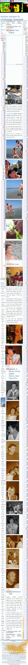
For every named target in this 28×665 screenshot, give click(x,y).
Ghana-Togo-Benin (4, 62)
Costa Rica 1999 (4, 192)
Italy (4, 152)
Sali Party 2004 (4, 244)
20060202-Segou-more (26, 503)
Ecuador (4, 104)
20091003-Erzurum (27, 317)
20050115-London (27, 598)
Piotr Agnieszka (4, 202)
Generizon (4, 43)
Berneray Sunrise (27, 626)
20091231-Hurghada (27, 286)
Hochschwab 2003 (4, 217)
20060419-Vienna (27, 477)
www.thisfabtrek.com (10, 21)
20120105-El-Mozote (27, 148)
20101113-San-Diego (27, 230)
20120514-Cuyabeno (27, 117)
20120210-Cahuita (27, 143)
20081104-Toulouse (27, 353)
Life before (4, 178)
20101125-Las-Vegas (27, 226)
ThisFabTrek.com (13, 640)
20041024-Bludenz (27, 611)
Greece (4, 147)
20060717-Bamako (27, 446)
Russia (4, 85)
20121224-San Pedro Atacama (27, 59)
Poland (4, 153)
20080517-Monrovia (27, 361)
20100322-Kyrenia (27, 269)
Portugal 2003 (4, 208)
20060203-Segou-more (26, 493)
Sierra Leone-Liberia (4, 76)
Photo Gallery (4, 47)
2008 (26, 347)
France (4, 144)
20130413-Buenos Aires (26, 37)
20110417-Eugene (27, 210)
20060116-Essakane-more (26, 521)
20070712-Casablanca (27, 404)
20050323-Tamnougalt (27, 582)
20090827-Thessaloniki (27, 325)
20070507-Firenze (27, 414)
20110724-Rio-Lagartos (27, 185)
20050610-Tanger (27, 567)
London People (4, 189)
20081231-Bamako (27, 351)
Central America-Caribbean (4, 109)
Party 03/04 (4, 225)
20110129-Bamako (27, 216)
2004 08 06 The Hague (13, 26)
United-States (4, 133)
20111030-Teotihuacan (27, 167)
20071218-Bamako (26, 388)
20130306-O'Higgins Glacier (26, 47)
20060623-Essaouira (26, 467)
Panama (4, 124)
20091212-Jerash (27, 291)
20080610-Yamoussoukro (27, 356)
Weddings (4, 229)
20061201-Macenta (27, 435)
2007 (26, 384)
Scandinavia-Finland (4, 158)
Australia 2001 (4, 199)
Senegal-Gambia (4, 73)
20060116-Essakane (26, 526)
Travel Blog (25, 29)
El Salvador (4, 120)
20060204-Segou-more (26, 484)
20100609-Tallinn (27, 259)
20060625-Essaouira (26, 449)
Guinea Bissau (4, 67)
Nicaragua (4, 123)
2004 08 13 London (13, 27)
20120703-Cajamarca (27, 107)
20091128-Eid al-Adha (27, 295)
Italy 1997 (4, 187)
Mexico (4, 131)
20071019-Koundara (27, 399)
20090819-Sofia (27, 327)
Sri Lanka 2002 (4, 205)
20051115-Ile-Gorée (26, 540)
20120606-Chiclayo (27, 112)
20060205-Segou (26, 480)
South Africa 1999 (4, 196)
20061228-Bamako (27, 422)
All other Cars (4, 172)
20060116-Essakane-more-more (26, 515)
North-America (4, 126)
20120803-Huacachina (27, 98)
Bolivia (4, 99)
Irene (4, 265)
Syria (4, 87)
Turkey (4, 88)
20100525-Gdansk (27, 262)
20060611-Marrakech (27, 474)
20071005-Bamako (27, 402)
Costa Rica (4, 117)
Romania (4, 154)
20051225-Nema (27, 532)
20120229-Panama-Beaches (27, 134)
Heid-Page (27, 592)
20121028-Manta (27, 72)
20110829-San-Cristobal (27, 176)
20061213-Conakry (27, 433)
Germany (4, 145)
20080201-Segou (26, 378)
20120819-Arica (27, 86)
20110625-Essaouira (27, 193)
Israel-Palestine (4, 83)
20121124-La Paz (27, 69)
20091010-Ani (27, 312)
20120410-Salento (27, 120)
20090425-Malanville (27, 338)
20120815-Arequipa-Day (26, 89)
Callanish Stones (27, 619)
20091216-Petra (27, 289)
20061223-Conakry (26, 426)
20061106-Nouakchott (27, 441)
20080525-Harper (27, 359)
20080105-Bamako (27, 382)
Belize (4, 115)
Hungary (4, 149)
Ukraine (4, 165)
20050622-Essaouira (27, 564)
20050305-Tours (27, 590)
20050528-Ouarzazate (27, 569)
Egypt (4, 59)
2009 (26, 283)
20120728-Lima (26, 101)
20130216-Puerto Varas (26, 52)
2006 (26, 419)
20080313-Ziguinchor (27, 371)
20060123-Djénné (27, 511)
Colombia (4, 103)
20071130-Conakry (26, 392)
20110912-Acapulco (27, 173)
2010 (26, 218)
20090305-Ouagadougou (27, 343)
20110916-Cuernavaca (27, 170)
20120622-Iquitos (27, 109)
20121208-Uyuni (27, 63)
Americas (4, 92)
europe (7, 22)
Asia (3, 79)
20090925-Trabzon (27, 320)
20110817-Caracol (27, 179)
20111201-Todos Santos (27, 162)
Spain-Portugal (4, 162)
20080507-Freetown (27, 364)
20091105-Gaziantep (27, 307)
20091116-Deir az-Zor (27, 303)
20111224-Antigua (27, 155)
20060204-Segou (26, 489)
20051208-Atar (27, 537)
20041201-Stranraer (27, 608)
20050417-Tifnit (27, 577)
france (13, 22)
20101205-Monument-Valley (27, 222)
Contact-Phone (4, 176)
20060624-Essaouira (26, 458)
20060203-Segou (26, 498)
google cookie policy (22, 656)
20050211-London (27, 595)
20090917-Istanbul (27, 322)
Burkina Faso (4, 55)
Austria (4, 138)
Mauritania (4, 70)
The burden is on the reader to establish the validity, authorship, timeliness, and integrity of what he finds (14, 653)
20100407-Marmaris (27, 267)
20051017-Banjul (27, 549)
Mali (4, 68)
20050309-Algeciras (27, 587)
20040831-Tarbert (27, 633)
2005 (26, 528)
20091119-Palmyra (27, 299)
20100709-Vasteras (27, 246)
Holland (4, 148)
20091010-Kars (27, 315)
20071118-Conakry (26, 396)
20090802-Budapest (27, 335)
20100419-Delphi (27, 264)
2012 (26, 54)
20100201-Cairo (27, 278)
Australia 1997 (4, 184)
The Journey (4, 50)
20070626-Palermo (27, 407)
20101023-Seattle (27, 233)
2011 (26, 151)
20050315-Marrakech (27, 585)
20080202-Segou (26, 375)
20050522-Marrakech (27, 572)
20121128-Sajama (27, 66)
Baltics (4, 139)
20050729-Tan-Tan (27, 557)
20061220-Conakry (26, 430)
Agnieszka (4, 247)
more (4, 261)
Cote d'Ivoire (4, 58)
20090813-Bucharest (27, 330)
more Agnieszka (4, 222)
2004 (26, 599)
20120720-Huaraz (27, 104)
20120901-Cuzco (27, 84)
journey (18, 21)
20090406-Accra (27, 340)
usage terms (18, 660)
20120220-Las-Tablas (26, 138)
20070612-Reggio (27, 409)
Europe (4, 135)
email (20, 646)
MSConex (4, 44)
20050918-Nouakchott (27, 551)
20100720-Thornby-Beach (27, 243)
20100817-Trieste (27, 240)
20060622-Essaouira (26, 471)
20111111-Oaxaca (27, 165)
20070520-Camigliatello (27, 412)
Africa (4, 52)
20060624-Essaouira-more (26, 453)
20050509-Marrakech (27, 575)
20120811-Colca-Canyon (27, 94)
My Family (4, 228)
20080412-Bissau (27, 369)
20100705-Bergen (27, 249)
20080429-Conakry (27, 366)
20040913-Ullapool (27, 616)
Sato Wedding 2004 (4, 233)
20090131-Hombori (27, 345)
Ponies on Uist (27, 629)
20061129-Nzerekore (27, 438)
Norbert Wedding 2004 (4, 241)
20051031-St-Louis (27, 545)
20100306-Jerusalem (27, 272)
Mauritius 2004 (4, 220)
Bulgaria (4, 140)
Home (4, 42)
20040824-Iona (27, 635)
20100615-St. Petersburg (27, 256)
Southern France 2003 (4, 214)
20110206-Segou (26, 213)
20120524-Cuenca (27, 114)
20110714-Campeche (27, 191)
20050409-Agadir (27, 580)
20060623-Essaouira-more (26, 462)
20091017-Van (27, 309)
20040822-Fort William (27, 638)
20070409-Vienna (27, 417)
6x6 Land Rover (4, 168)
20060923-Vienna (27, 443)
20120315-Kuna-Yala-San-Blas (27, 129)
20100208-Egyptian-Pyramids (27, 275)
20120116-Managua (27, 145)
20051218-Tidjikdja (27, 535)
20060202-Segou (26, 508)
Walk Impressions (27, 621)
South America (4, 95)
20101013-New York (27, 236)
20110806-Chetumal (27, 182)
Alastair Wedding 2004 (4, 237)
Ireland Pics (27, 603)
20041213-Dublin (27, 606)
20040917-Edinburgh (27, 613)
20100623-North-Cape (27, 252)
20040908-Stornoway (27, 624)
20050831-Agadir (27, 554)
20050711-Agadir (26, 561)
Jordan (4, 84)
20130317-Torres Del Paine (26, 42)
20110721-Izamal (27, 188)
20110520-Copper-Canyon (27, 200)
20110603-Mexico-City (27, 196)
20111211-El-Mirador (27, 158)
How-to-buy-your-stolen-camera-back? (27, 78)
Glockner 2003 (4, 211)
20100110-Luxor (27, 281)
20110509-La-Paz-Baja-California (27, 205)
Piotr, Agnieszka (4, 264)
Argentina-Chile (4, 101)
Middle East (4, 90)
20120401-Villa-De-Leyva (27, 123)
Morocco (4, 71)
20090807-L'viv (27, 333)
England (4, 143)
